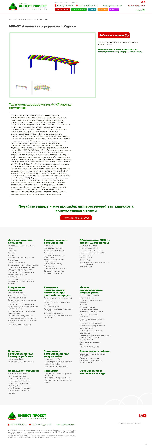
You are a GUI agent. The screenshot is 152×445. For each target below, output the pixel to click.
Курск (23, 3)
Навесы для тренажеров (19, 381)
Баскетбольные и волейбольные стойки (22, 321)
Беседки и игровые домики (20, 270)
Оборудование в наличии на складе (92, 372)
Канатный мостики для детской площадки (58, 310)
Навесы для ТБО (15, 386)
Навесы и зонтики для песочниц (22, 267)
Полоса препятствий (17, 297)
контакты (114, 9)
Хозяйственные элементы (91, 330)
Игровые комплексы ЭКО (91, 250)
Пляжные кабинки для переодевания (89, 338)
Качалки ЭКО (86, 258)
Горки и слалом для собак (56, 366)
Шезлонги (84, 316)
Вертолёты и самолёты (54, 250)
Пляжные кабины (15, 359)
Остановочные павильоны (19, 390)
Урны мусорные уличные (91, 323)
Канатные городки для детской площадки (58, 316)
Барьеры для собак (52, 359)
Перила (11, 393)
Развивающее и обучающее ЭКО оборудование (95, 263)
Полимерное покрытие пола (57, 378)
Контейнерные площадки (19, 388)
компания (103, 9)
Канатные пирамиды (53, 313)
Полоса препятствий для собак (58, 361)
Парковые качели (88, 298)
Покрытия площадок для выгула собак (58, 381)
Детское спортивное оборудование (17, 275)
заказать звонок (79, 9)
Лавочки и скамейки (89, 309)
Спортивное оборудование (20, 316)
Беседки (83, 304)
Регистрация (140, 5)
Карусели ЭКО (86, 255)
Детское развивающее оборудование (54, 256)
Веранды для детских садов (20, 279)
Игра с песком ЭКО (89, 248)
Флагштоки (85, 344)
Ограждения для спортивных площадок (92, 355)
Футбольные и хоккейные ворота (22, 318)
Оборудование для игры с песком (23, 265)
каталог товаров (62, 9)
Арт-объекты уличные (89, 295)
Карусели (12, 250)
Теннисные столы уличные (19, 325)
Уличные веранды (87, 307)
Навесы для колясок (17, 376)
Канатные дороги (51, 306)
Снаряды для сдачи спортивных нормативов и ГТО (22, 301)
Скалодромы (14, 313)
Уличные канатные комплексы (21, 311)
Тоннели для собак (52, 364)
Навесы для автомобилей (19, 383)
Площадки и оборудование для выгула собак (56, 354)
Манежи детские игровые (55, 268)
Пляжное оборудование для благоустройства (20, 354)
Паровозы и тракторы (53, 248)
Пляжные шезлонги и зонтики (21, 361)
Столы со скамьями (89, 314)
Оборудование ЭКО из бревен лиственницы (95, 241)
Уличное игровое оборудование (55, 241)
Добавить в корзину (114, 35)
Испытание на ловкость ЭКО (93, 253)
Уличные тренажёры (17, 295)
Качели (11, 255)
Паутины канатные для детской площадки (58, 299)
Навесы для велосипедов (19, 378)
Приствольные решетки (90, 342)
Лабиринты (49, 266)
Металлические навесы (18, 373)
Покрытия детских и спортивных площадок (58, 374)
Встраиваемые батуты (54, 271)
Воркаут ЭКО (86, 267)
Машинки (48, 245)
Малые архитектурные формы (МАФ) (91, 290)
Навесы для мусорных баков (93, 325)
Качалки (11, 253)
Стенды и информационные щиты (95, 335)
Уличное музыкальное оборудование (54, 260)
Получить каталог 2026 (76, 217)
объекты (92, 9)
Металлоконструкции (23, 370)
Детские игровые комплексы (21, 245)
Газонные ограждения (90, 347)
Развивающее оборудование (21, 258)
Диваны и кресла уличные (91, 312)
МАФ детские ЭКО (88, 245)
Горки (10, 248)
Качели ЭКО (85, 260)
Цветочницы (85, 333)
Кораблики (49, 253)
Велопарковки (86, 328)
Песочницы (13, 260)
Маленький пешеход (53, 264)
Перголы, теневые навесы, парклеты (91, 301)
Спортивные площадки (16, 288)
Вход (133, 5)
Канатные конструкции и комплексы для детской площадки (57, 291)
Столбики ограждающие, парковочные (91, 361)
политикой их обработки (52, 437)
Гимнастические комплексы (21, 272)
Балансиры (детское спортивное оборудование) (23, 307)
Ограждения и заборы (95, 351)
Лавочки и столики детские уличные (33, 19)
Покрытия (51, 370)
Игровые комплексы (53, 273)
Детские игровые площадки (20, 241)
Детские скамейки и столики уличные (21, 282)
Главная (12, 19)
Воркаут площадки (16, 293)
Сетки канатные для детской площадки (57, 303)
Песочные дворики (16, 262)
